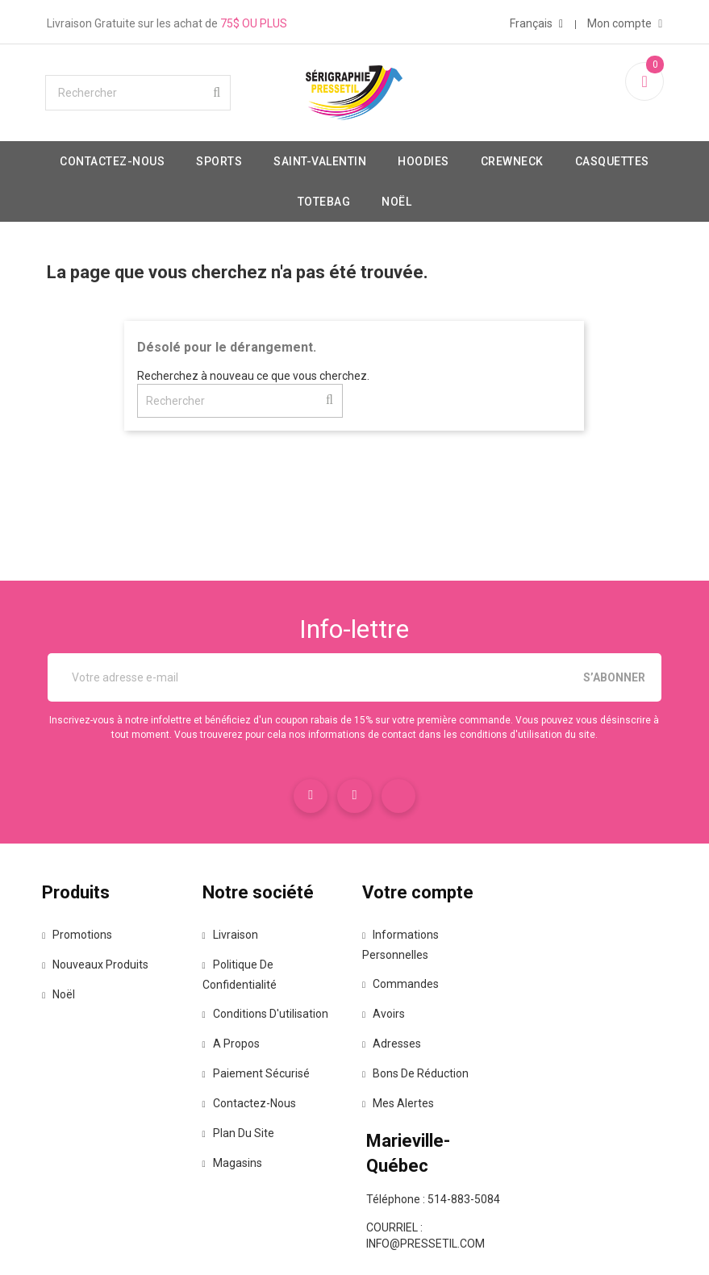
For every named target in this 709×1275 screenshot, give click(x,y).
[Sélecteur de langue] (518, 20)
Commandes (409, 1001)
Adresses (400, 1061)
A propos (248, 1061)
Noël (450, 214)
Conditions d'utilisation (282, 1031)
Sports (272, 174)
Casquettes (281, 214)
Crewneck (564, 174)
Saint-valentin (373, 174)
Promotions (104, 952)
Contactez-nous (165, 174)
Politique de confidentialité (252, 992)
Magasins (249, 1180)
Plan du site (255, 1150)
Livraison (247, 952)
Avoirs (392, 1031)
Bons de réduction (424, 1091)
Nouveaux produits (122, 982)
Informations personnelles (405, 962)
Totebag (376, 214)
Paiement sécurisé (273, 1091)
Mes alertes (407, 1121)
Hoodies (477, 174)
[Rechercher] (157, 105)
